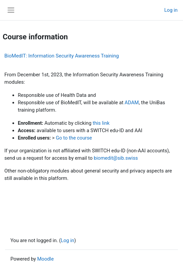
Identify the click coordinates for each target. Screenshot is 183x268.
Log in (171, 10)
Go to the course (74, 138)
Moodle (45, 259)
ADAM (132, 103)
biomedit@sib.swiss (116, 158)
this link (101, 123)
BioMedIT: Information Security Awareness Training (61, 56)
